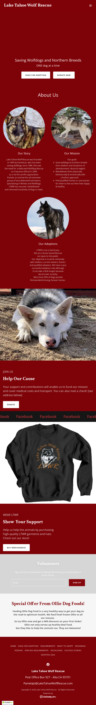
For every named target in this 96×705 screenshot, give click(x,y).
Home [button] (13, 646)
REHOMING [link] (80, 646)
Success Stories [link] (72, 650)
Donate (11, 404)
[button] (90, 5)
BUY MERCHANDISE (16, 547)
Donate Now (64, 75)
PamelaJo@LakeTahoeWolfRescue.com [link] (48, 683)
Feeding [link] (19, 650)
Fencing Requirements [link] (37, 650)
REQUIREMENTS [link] (47, 646)
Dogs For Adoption (35, 75)
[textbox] (38, 582)
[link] (28, 5)
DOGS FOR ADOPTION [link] (28, 646)
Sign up (77, 582)
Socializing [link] (57, 650)
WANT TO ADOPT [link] (65, 646)
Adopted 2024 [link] (48, 655)
